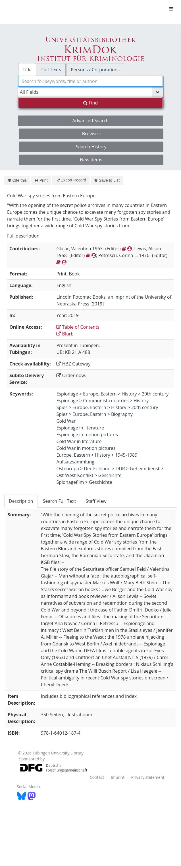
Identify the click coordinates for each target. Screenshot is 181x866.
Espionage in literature (80, 428)
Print (41, 180)
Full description (23, 236)
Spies (61, 407)
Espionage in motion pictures (87, 434)
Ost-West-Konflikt (74, 475)
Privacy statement (148, 777)
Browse (91, 134)
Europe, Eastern (99, 394)
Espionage (67, 394)
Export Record (71, 180)
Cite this (17, 180)
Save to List (107, 180)
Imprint (117, 777)
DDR (120, 468)
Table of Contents (77, 327)
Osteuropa (67, 468)
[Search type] (90, 92)
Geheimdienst (144, 468)
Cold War (66, 421)
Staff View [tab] (96, 501)
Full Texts (51, 70)
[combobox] (90, 81)
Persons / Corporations (95, 70)
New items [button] (91, 160)
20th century (155, 394)
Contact (97, 777)
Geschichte (110, 475)
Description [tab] (21, 501)
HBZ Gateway (73, 364)
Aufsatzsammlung (75, 462)
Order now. (71, 375)
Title (27, 70)
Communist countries (105, 400)
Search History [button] (91, 147)
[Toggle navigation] (171, 9)
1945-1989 (126, 455)
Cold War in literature (78, 441)
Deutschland (97, 468)
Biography (122, 414)
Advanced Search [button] (90, 120)
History (129, 394)
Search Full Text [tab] (59, 501)
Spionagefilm (70, 482)
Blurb (65, 334)
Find (90, 103)
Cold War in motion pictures (85, 448)
